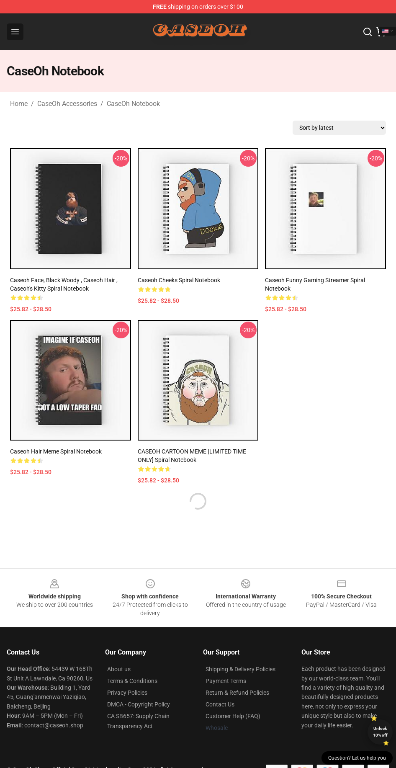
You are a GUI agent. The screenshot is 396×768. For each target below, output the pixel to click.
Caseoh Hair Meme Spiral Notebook (56, 451)
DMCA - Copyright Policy (138, 704)
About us (119, 669)
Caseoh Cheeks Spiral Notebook (179, 280)
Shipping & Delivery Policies (240, 669)
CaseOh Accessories (67, 104)
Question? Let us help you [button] (357, 758)
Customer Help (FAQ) (233, 716)
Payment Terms (226, 681)
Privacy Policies (127, 692)
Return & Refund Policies (237, 692)
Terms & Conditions (132, 681)
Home (19, 104)
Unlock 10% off (380, 731)
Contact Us (220, 704)
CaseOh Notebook (133, 104)
